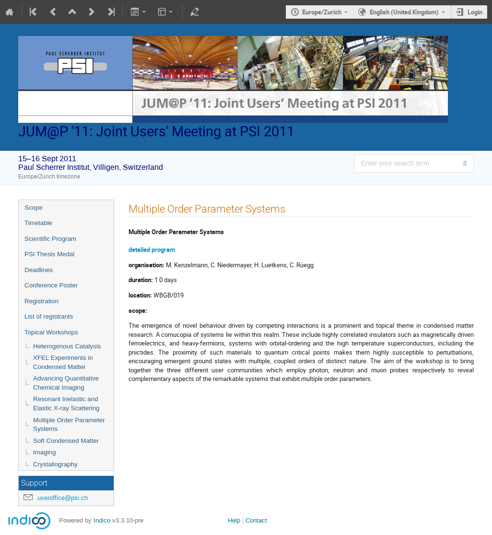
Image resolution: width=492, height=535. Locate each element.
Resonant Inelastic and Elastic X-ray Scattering (66, 403)
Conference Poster (51, 285)
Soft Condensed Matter (66, 440)
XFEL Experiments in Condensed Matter (63, 362)
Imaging (44, 452)
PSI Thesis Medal (49, 254)
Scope (33, 207)
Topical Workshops (51, 332)
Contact (256, 520)
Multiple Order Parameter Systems (69, 424)
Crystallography (55, 464)
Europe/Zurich (321, 12)
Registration (41, 301)
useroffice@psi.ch (62, 498)
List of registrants (48, 316)
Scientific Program (50, 238)
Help (234, 520)
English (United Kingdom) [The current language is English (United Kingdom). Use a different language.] (404, 12)
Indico (102, 520)
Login (475, 12)
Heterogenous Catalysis (67, 346)
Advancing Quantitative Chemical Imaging (66, 383)
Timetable (38, 222)
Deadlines (38, 269)
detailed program (152, 249)
